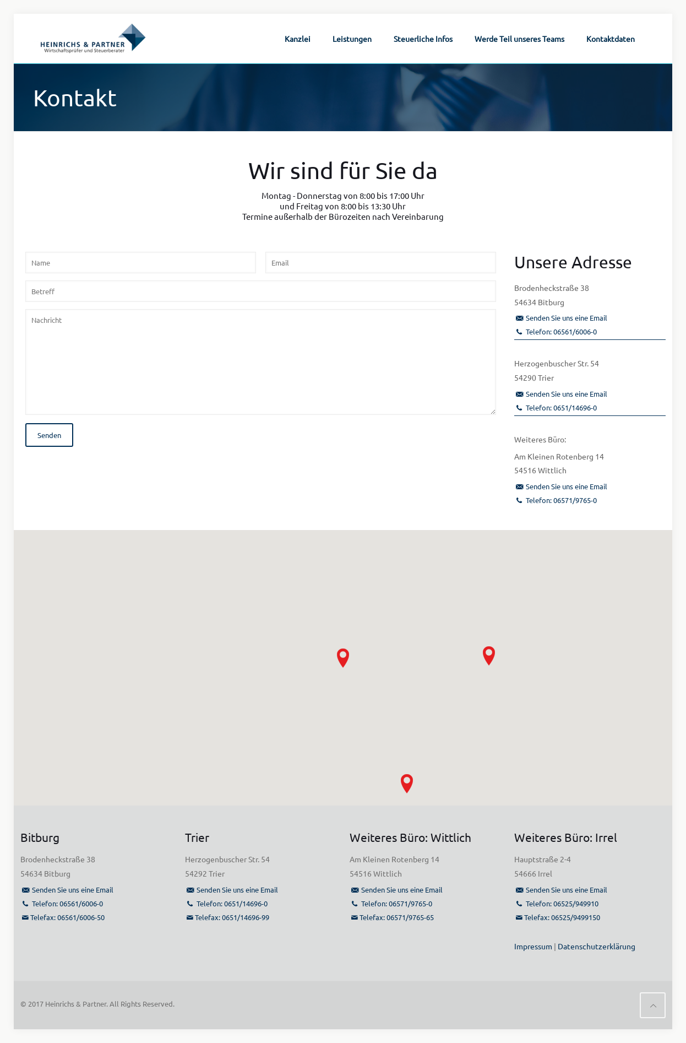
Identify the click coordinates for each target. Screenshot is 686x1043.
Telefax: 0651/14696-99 (232, 917)
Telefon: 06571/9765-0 (561, 500)
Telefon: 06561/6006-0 (561, 331)
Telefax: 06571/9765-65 (397, 917)
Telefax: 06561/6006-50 (67, 917)
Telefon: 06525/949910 (562, 903)
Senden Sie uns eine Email (566, 317)
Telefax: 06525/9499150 (562, 917)
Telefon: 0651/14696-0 (561, 407)
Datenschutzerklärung (596, 946)
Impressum (533, 946)
